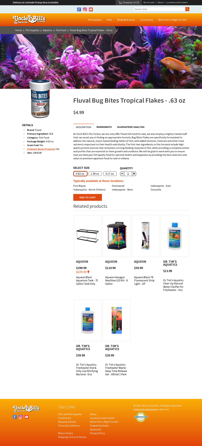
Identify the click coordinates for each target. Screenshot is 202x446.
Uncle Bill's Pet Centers (29, 19)
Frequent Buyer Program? (41, 149)
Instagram (85, 9)
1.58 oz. (95, 173)
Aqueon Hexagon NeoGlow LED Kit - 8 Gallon (116, 280)
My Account (149, 2)
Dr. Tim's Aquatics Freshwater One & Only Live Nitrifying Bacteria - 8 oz (87, 369)
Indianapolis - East (161, 185)
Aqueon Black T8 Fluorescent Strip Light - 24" (144, 280)
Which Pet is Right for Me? (172, 19)
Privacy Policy (97, 433)
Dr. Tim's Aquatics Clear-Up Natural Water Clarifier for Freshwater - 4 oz (173, 285)
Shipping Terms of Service (72, 437)
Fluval (38, 129)
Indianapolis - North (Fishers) (89, 189)
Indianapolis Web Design (145, 409)
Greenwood (118, 185)
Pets (109, 19)
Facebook (79, 9)
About (160, 2)
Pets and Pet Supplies (70, 414)
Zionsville (156, 189)
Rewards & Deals (126, 19)
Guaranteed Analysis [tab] (130, 127)
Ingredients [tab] (104, 127)
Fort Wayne (79, 185)
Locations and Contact (177, 2)
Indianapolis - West (122, 189)
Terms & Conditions (69, 425)
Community (146, 19)
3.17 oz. (109, 173)
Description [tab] (83, 127)
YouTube (91, 9)
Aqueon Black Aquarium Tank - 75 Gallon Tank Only (87, 280)
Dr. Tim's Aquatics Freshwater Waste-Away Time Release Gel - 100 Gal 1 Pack (116, 369)
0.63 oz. (80, 173)
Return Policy (65, 433)
